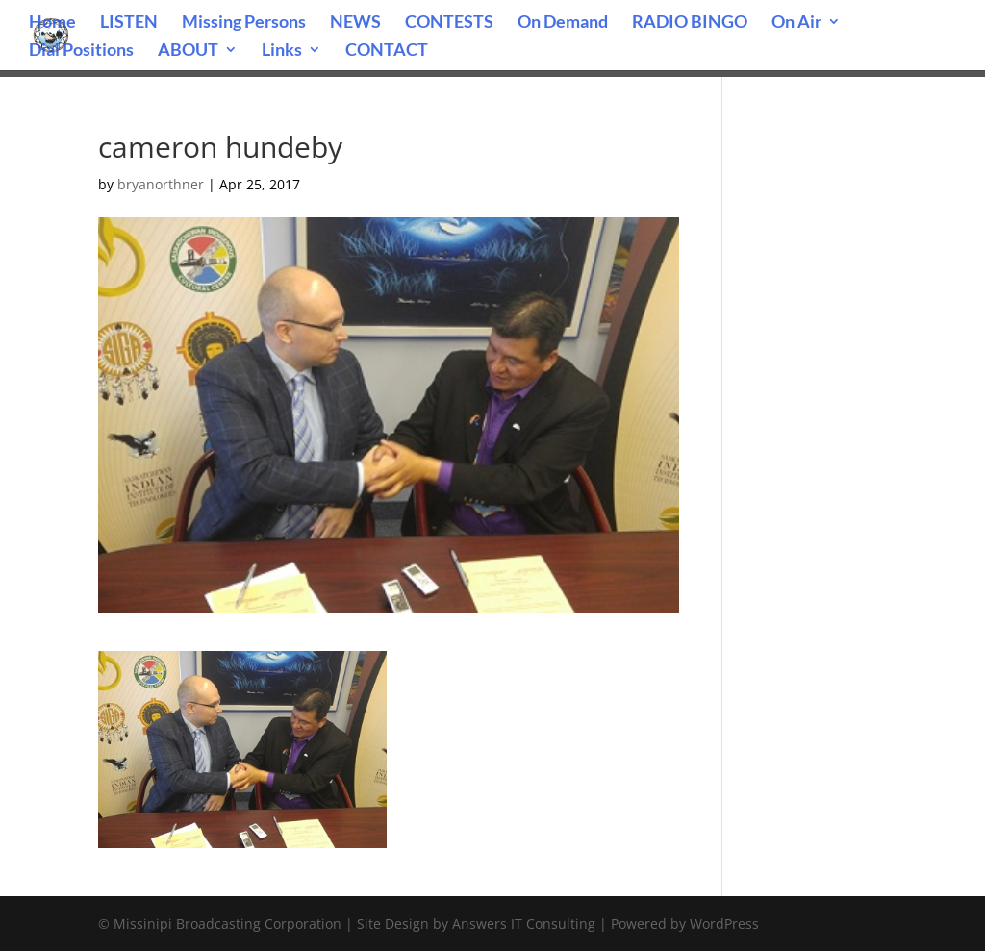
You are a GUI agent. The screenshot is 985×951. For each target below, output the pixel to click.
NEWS (355, 23)
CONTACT (386, 51)
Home (52, 23)
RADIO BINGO (689, 23)
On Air (796, 23)
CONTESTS (449, 23)
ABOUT (188, 51)
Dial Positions (81, 51)
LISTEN (129, 23)
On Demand (563, 23)
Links (282, 51)
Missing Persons (244, 23)
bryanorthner (160, 184)
